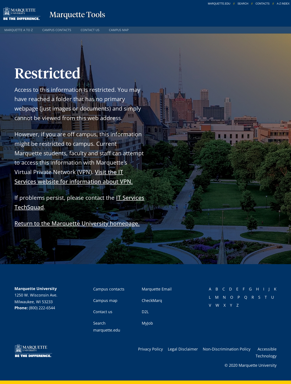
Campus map (119, 30)
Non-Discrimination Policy (226, 349)
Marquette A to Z (18, 30)
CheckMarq (152, 300)
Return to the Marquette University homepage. (77, 223)
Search (243, 3)
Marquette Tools (77, 15)
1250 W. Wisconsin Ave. (35, 295)
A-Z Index (283, 3)
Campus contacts (56, 30)
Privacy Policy (150, 349)
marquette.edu (219, 3)
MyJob (147, 323)
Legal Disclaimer (183, 349)
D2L (145, 311)
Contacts (262, 3)
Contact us (90, 30)
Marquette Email (157, 289)
